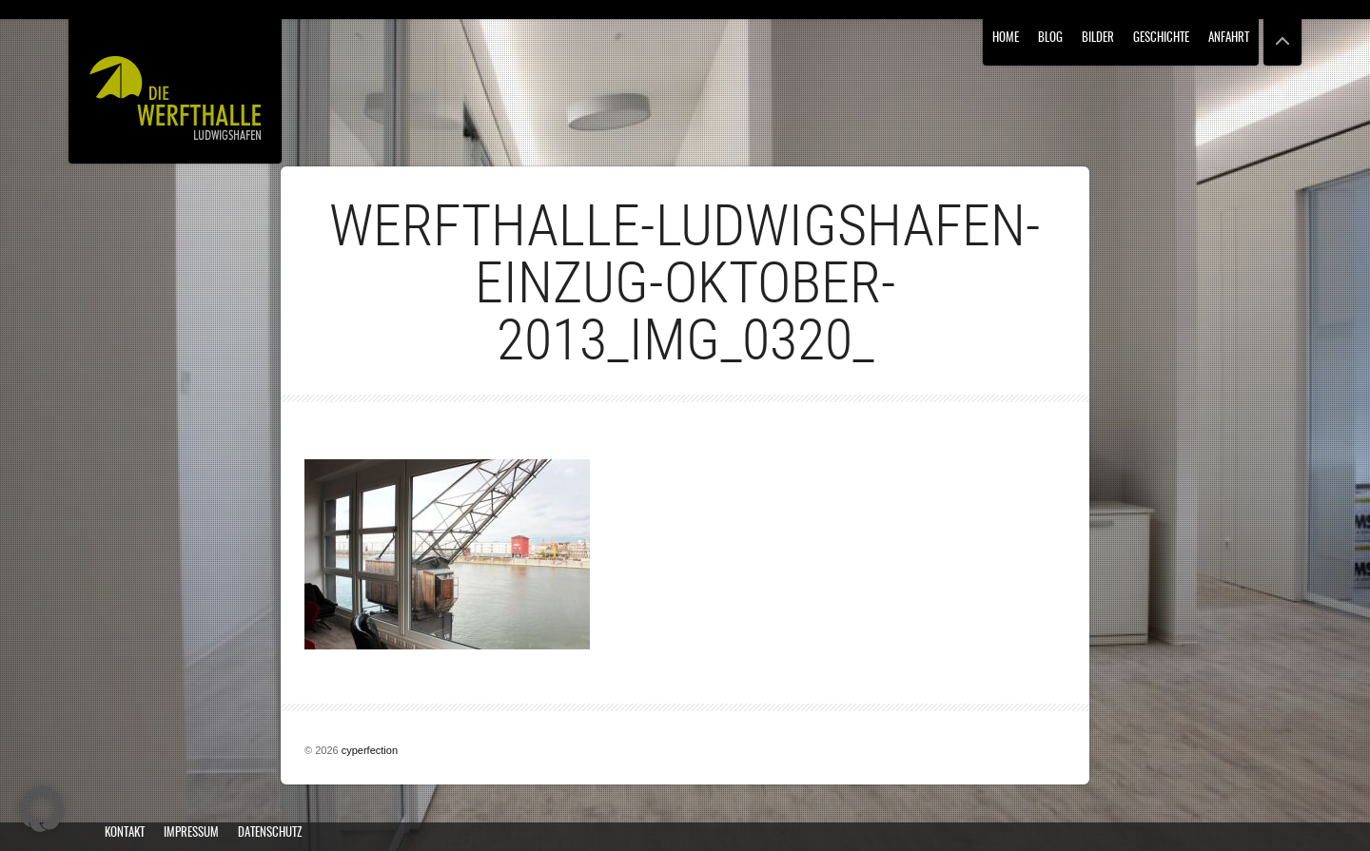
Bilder (1098, 38)
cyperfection (370, 750)
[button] (42, 809)
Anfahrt (1228, 38)
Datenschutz (270, 833)
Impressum (191, 833)
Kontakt (125, 833)
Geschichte (1161, 38)
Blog (1050, 38)
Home (1005, 38)
